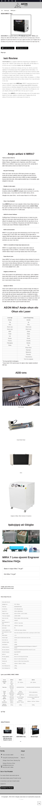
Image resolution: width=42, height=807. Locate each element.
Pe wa (22, 755)
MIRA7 (13, 93)
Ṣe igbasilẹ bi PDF (22, 48)
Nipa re (23, 757)
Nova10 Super (34, 736)
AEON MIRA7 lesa (21, 736)
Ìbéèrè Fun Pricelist (8, 788)
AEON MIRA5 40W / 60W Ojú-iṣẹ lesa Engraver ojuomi (8, 738)
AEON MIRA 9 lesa (9, 586)
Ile (2, 10)
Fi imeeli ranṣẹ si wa (8, 48)
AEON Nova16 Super (9, 588)
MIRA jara (13, 10)
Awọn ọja (6, 10)
